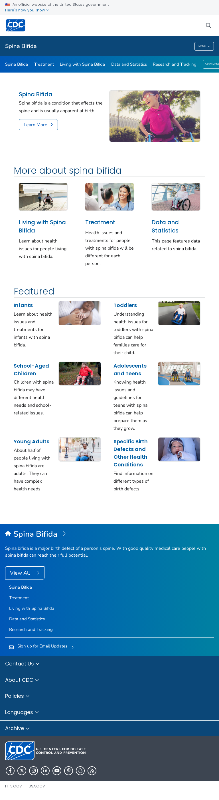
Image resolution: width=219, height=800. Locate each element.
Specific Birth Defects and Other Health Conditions (130, 453)
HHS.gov (13, 786)
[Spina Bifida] (109, 534)
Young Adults (31, 441)
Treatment (44, 64)
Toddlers (125, 305)
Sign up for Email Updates (42, 646)
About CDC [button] (22, 680)
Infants (23, 305)
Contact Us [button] (22, 664)
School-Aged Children (31, 369)
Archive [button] (17, 729)
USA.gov (37, 786)
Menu (204, 46)
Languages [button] (22, 713)
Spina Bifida (21, 46)
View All (20, 573)
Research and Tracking (174, 64)
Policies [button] (17, 696)
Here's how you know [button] (27, 10)
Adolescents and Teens (130, 369)
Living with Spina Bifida (82, 64)
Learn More (35, 125)
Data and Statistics (129, 64)
